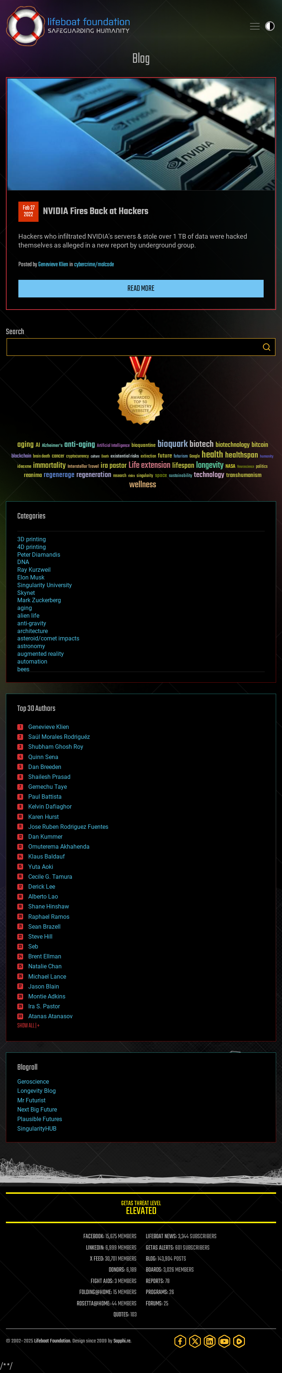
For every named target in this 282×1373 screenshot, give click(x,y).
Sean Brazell (44, 926)
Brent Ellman (44, 956)
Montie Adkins (46, 996)
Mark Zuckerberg (39, 600)
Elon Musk (30, 577)
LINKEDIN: (95, 1248)
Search (266, 347)
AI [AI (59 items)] (38, 445)
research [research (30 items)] (119, 476)
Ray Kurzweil (34, 569)
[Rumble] (239, 1341)
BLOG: (151, 1259)
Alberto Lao (43, 896)
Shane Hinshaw (48, 906)
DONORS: (117, 1270)
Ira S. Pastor (44, 1006)
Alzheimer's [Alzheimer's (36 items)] (52, 446)
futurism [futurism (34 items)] (181, 456)
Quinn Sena (43, 757)
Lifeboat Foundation (52, 1341)
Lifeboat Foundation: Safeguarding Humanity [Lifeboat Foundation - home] (122, 26)
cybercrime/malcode (94, 265)
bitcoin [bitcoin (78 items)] (260, 445)
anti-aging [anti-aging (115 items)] (79, 444)
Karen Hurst (43, 816)
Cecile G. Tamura (50, 876)
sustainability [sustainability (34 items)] (180, 476)
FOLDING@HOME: (95, 1292)
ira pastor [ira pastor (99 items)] (114, 466)
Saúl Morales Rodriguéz (59, 736)
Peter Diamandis (38, 554)
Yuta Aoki (40, 866)
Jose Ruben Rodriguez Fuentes (68, 826)
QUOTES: (121, 1315)
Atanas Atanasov (50, 1016)
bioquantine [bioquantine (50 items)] (143, 445)
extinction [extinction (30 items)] (148, 456)
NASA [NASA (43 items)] (230, 467)
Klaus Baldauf (46, 856)
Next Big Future (37, 1109)
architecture (32, 631)
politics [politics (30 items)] (262, 467)
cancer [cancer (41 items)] (58, 456)
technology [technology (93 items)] (209, 475)
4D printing (31, 546)
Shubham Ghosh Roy (55, 746)
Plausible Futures (39, 1119)
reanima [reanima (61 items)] (33, 475)
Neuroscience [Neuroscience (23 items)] (245, 467)
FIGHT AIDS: (102, 1281)
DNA (23, 562)
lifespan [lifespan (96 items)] (183, 466)
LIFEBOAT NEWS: (161, 1237)
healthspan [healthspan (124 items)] (241, 455)
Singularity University (44, 585)
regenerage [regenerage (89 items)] (59, 475)
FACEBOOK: (93, 1237)
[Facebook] (180, 1341)
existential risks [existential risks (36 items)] (125, 456)
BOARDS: (154, 1270)
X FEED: (97, 1259)
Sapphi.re (121, 1341)
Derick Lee (41, 886)
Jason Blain (43, 986)
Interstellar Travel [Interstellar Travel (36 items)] (83, 467)
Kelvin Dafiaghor (50, 806)
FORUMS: (154, 1304)
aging (24, 607)
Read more (141, 288)
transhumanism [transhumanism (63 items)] (243, 475)
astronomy (31, 646)
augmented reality (40, 653)
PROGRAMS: (157, 1292)
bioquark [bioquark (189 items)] (173, 444)
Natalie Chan (45, 966)
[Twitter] (195, 1341)
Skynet (26, 592)
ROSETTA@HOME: (94, 1304)
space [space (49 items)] (161, 475)
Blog (141, 59)
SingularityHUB (37, 1128)
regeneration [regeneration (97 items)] (93, 475)
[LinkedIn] (210, 1341)
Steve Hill (40, 936)
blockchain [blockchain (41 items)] (21, 456)
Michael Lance (47, 976)
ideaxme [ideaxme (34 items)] (24, 467)
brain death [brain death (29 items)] (41, 456)
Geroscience (33, 1081)
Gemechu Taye (47, 786)
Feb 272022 (29, 211)
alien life (28, 615)
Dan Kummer (45, 836)
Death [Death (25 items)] (105, 457)
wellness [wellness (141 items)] (142, 485)
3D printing (31, 539)
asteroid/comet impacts (48, 638)
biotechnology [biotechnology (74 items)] (233, 445)
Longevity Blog (36, 1090)
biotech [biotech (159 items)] (201, 444)
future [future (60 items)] (165, 455)
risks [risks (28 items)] (131, 476)
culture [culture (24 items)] (95, 457)
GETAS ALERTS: (160, 1248)
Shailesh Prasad (49, 776)
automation (32, 661)
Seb (33, 946)
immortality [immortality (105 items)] (49, 465)
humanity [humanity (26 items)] (267, 457)
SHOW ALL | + (28, 1026)
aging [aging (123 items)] (25, 444)
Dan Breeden (44, 766)
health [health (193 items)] (212, 455)
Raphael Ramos (48, 916)
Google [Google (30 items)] (194, 456)
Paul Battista (45, 796)
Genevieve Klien (53, 265)
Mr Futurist (31, 1100)
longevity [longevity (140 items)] (210, 465)
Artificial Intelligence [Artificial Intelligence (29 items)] (113, 446)
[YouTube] (224, 1341)
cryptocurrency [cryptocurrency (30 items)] (77, 456)
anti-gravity (31, 623)
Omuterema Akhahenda (59, 846)
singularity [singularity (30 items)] (145, 476)
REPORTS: (155, 1281)
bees (23, 669)
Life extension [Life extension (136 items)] (149, 465)
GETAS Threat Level (141, 1209)
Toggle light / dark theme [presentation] (270, 26)
